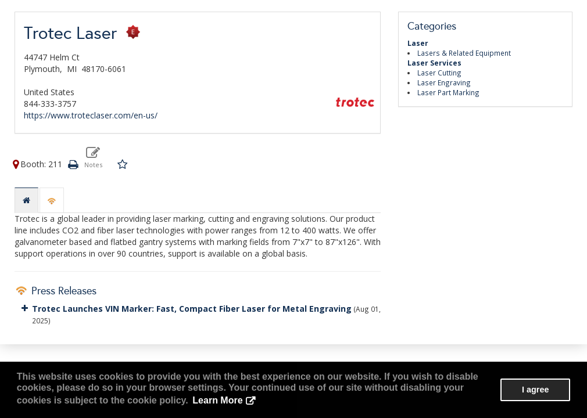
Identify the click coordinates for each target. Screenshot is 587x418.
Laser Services (434, 62)
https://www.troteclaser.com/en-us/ (91, 115)
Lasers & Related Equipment (464, 52)
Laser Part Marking (448, 92)
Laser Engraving (444, 82)
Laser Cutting (439, 72)
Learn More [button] (217, 400)
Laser (417, 43)
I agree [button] (535, 389)
